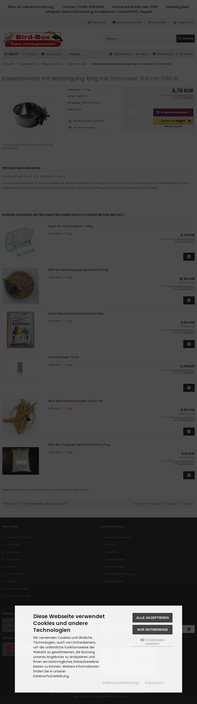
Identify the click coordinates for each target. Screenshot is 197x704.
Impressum (154, 682)
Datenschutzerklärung (120, 682)
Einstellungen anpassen (152, 641)
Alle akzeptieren (152, 618)
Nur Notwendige (152, 629)
